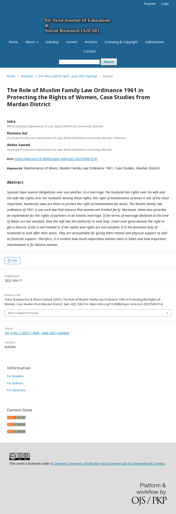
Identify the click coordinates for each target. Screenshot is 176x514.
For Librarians (16, 390)
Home (13, 42)
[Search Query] (79, 61)
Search (109, 61)
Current (71, 42)
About (30, 42)
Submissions (154, 42)
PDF (14, 261)
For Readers (15, 376)
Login (165, 3)
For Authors (15, 383)
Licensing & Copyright (121, 42)
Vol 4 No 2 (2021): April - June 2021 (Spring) (68, 76)
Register (150, 3)
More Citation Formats (23, 313)
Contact (90, 51)
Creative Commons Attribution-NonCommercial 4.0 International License (109, 463)
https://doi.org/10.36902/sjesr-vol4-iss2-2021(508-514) (56, 159)
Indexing (52, 42)
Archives (91, 42)
